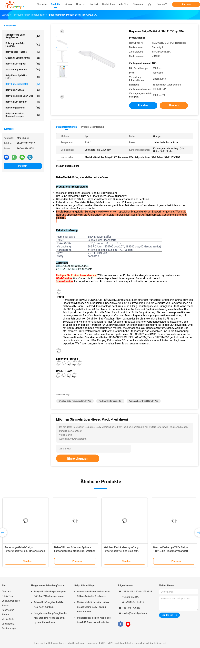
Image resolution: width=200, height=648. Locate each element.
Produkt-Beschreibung (92, 127)
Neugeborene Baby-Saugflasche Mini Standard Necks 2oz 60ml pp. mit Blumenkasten (50, 618)
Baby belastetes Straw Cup (22, 95)
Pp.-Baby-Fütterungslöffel (110, 401)
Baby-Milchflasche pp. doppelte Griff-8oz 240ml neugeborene (50, 593)
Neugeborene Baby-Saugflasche (22, 36)
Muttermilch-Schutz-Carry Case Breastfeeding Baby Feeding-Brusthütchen (93, 607)
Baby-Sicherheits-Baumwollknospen (22, 114)
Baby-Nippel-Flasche (22, 51)
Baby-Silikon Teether (22, 101)
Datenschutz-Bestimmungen (9, 626)
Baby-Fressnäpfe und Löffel (22, 76)
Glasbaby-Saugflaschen (22, 57)
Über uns (6, 591)
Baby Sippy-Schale (22, 90)
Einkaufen (138, 4)
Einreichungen (77, 458)
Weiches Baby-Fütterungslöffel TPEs (75, 401)
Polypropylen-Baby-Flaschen (22, 44)
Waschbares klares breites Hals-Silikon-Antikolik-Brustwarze (93, 593)
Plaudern (185, 4)
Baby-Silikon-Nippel (22, 63)
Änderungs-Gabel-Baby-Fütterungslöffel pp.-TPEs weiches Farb (25, 551)
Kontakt (6, 605)
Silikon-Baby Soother (22, 69)
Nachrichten (8, 610)
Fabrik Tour (7, 596)
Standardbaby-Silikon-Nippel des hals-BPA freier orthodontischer (94, 620)
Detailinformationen (66, 127)
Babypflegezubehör (22, 107)
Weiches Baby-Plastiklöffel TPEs (143, 401)
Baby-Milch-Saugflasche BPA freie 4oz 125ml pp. (49, 604)
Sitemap (6, 614)
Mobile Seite (8, 619)
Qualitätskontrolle (11, 600)
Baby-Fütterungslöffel (22, 84)
